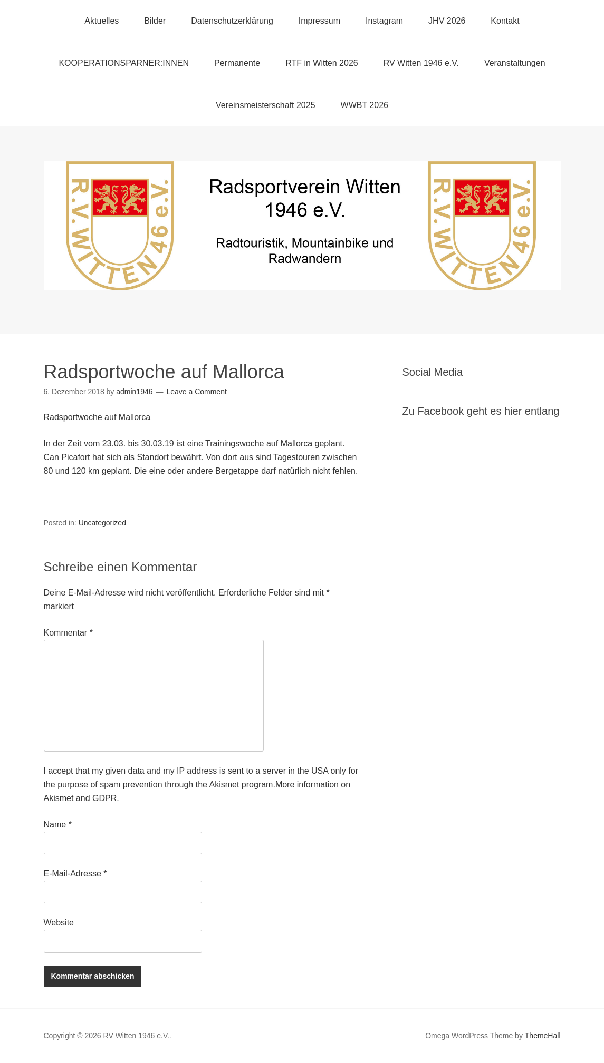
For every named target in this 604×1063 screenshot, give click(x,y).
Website (59, 922)
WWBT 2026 (364, 105)
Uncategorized (102, 523)
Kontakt (505, 20)
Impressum (319, 20)
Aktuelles (101, 20)
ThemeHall (543, 1035)
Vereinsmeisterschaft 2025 (265, 105)
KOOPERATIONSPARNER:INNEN (124, 62)
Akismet (224, 784)
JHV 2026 (446, 20)
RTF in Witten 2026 (321, 62)
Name (58, 824)
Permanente (237, 62)
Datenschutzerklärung (232, 20)
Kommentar (68, 632)
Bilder (155, 20)
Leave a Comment (196, 391)
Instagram (384, 20)
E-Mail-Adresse (75, 873)
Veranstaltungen (514, 62)
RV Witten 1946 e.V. (421, 62)
